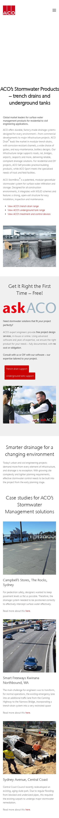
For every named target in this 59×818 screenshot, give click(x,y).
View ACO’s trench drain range (23, 206)
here (27, 611)
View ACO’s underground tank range (26, 210)
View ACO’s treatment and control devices (29, 214)
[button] (54, 10)
